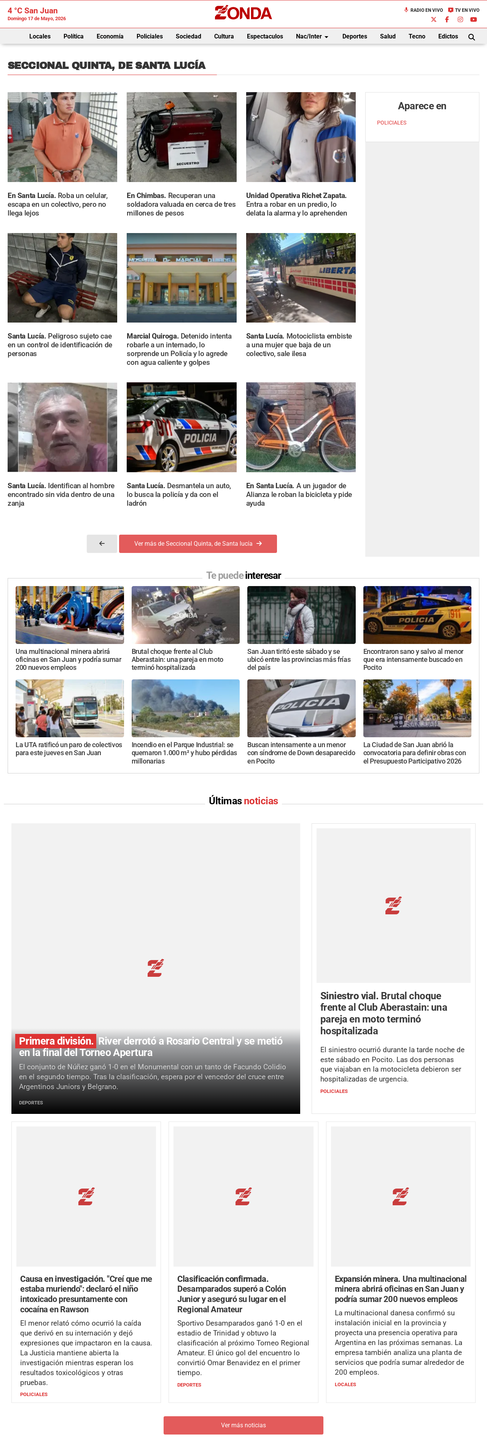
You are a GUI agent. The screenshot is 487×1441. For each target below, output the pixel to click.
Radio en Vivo (423, 10)
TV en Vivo (463, 10)
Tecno (417, 36)
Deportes (354, 36)
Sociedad (188, 36)
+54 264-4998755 (295, 1401)
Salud (388, 36)
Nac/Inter (313, 37)
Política (74, 36)
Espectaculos (265, 36)
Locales (40, 36)
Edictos (448, 36)
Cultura (224, 36)
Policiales (150, 36)
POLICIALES (391, 123)
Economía (110, 36)
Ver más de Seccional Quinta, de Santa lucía (198, 543)
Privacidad (262, 1416)
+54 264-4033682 (289, 1393)
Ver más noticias (243, 1277)
